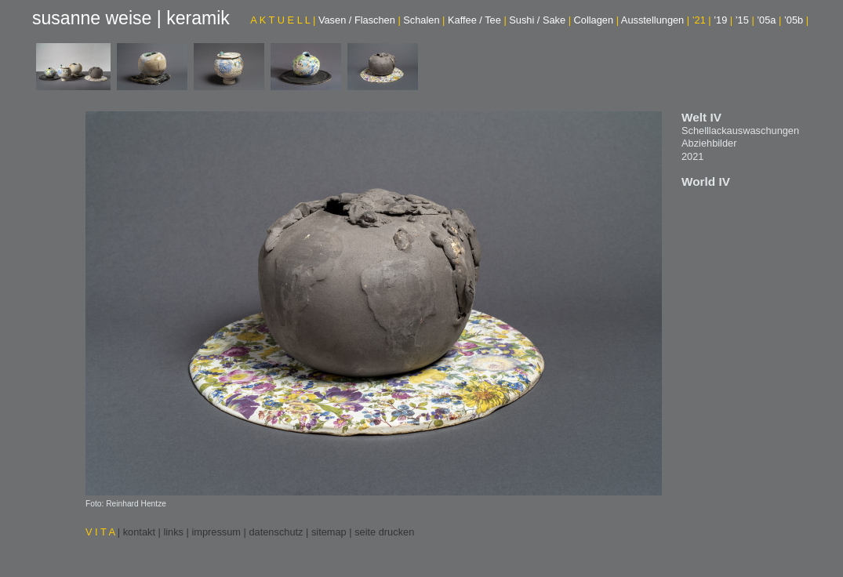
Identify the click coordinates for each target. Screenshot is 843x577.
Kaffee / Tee (477, 20)
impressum (216, 532)
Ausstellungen (655, 20)
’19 (723, 20)
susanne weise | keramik (131, 18)
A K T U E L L (282, 20)
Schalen (424, 20)
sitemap (329, 532)
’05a (769, 20)
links (173, 532)
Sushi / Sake (540, 20)
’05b (796, 20)
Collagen (596, 20)
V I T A (101, 532)
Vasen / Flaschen (359, 20)
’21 (701, 20)
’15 (745, 20)
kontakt (139, 532)
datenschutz (276, 532)
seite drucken (384, 532)
